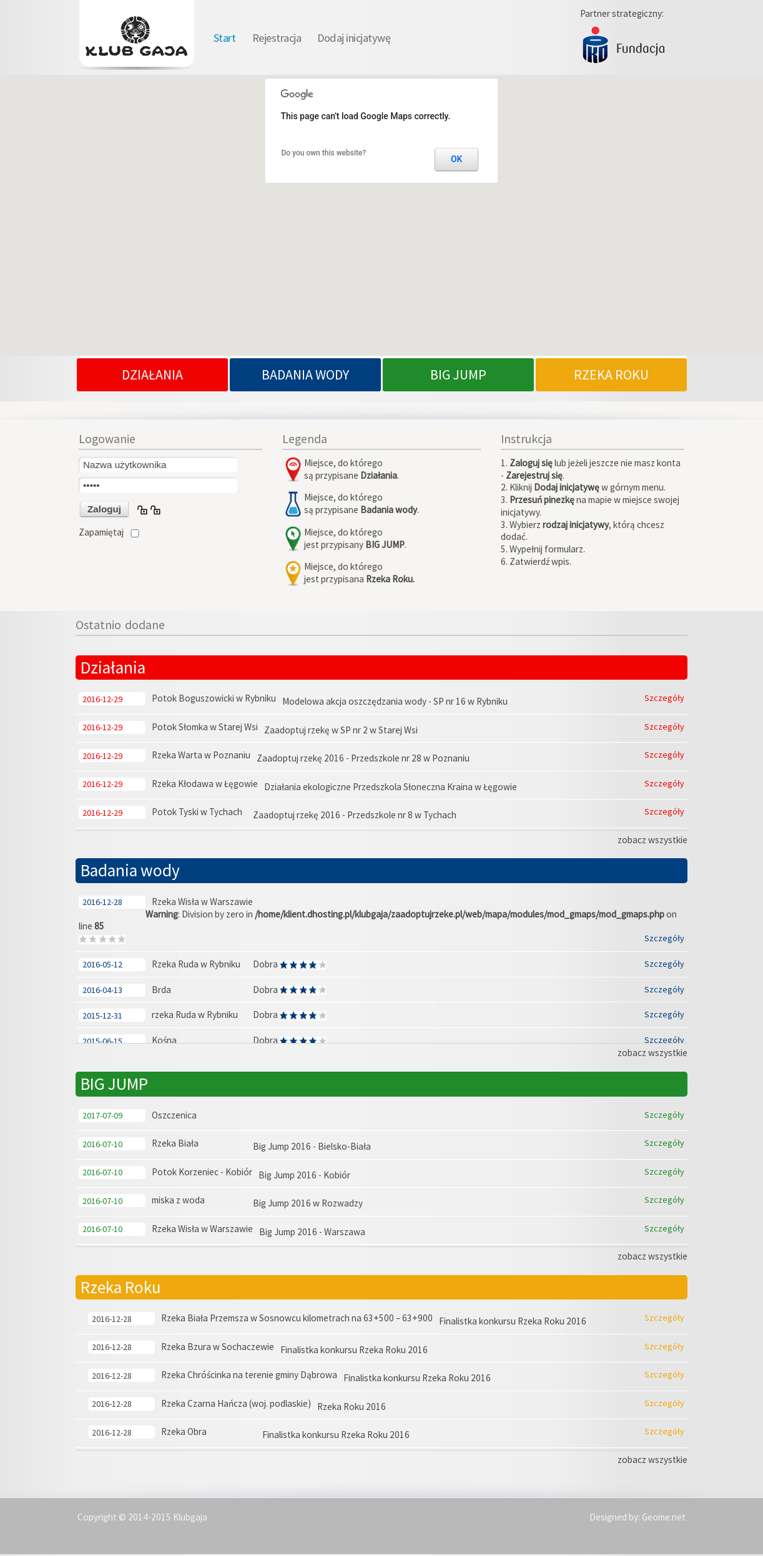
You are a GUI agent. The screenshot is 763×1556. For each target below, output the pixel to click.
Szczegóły (664, 699)
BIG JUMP (458, 376)
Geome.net (664, 1518)
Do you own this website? (324, 154)
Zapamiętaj (101, 534)
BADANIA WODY (305, 376)
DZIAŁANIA (152, 376)
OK (457, 160)
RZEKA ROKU (611, 376)
